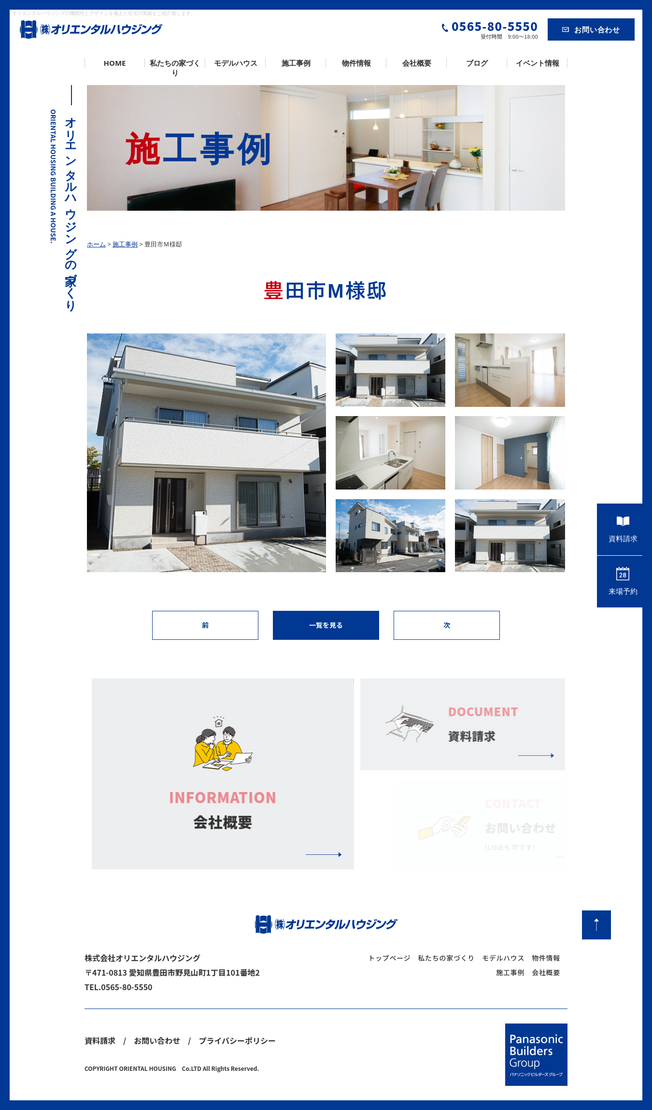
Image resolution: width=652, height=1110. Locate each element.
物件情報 (356, 63)
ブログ (477, 63)
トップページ (389, 958)
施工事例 (296, 63)
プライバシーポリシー (237, 1040)
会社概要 (416, 63)
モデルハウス (235, 63)
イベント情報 (537, 63)
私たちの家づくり (175, 67)
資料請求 (623, 529)
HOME (115, 63)
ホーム (96, 244)
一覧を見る (326, 625)
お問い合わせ (591, 29)
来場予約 (623, 581)
